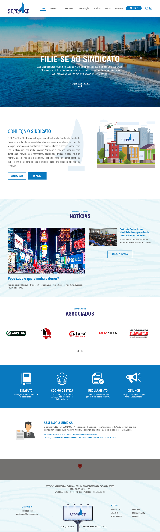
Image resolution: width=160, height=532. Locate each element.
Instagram (146, 8)
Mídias (108, 8)
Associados (70, 8)
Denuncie (136, 516)
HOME (43, 8)
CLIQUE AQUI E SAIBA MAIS (80, 84)
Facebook (150, 8)
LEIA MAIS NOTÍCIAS (120, 254)
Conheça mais (17, 176)
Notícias (97, 8)
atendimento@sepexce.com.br (27, 514)
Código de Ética (138, 513)
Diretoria (136, 509)
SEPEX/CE (54, 8)
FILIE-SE (134, 8)
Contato (118, 8)
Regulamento (116, 516)
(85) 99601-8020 (27, 511)
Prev (4, 334)
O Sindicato (115, 509)
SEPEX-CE (18, 8)
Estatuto (37, 176)
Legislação (84, 8)
